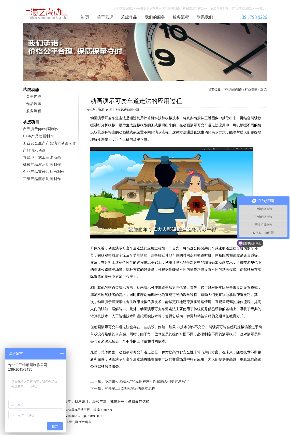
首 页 (84, 17)
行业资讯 (251, 89)
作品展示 (33, 104)
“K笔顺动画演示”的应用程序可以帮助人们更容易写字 (147, 381)
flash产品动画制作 (38, 136)
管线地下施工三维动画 (42, 157)
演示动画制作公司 (46, 14)
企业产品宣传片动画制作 (44, 172)
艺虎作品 (129, 17)
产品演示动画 (34, 150)
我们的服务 (155, 17)
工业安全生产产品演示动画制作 (49, 143)
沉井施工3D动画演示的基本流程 (130, 389)
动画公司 (133, 110)
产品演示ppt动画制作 (41, 129)
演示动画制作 (233, 89)
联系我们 (205, 17)
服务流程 (181, 17)
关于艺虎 (105, 17)
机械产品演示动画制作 (42, 165)
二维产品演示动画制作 (42, 179)
